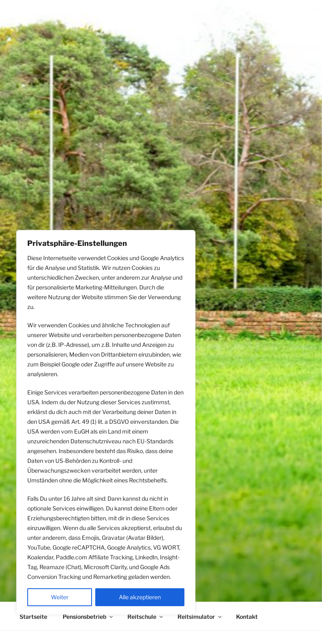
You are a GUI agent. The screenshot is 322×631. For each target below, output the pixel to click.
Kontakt (247, 616)
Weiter (59, 597)
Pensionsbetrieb (88, 616)
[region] (105, 422)
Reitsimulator (200, 616)
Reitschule (145, 616)
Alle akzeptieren (140, 597)
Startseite (33, 616)
